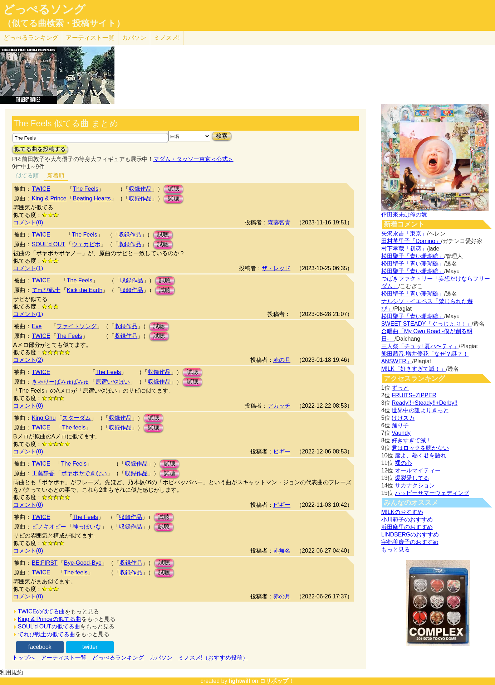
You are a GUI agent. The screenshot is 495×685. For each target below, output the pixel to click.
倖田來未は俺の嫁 (404, 215)
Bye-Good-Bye (83, 563)
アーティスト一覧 (64, 658)
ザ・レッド (276, 268)
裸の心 (403, 463)
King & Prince (49, 198)
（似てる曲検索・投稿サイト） (64, 23)
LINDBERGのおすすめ (410, 534)
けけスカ (403, 418)
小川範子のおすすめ (407, 519)
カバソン (134, 37)
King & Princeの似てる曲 (49, 619)
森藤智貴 (279, 222)
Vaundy (401, 433)
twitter (90, 647)
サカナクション (415, 485)
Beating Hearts (92, 198)
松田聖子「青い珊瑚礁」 (412, 256)
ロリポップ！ (277, 681)
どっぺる (31, 37)
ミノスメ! (167, 37)
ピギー (281, 451)
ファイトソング (77, 326)
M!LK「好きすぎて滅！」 (413, 369)
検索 (221, 136)
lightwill (239, 681)
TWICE (41, 189)
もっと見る (395, 549)
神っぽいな (87, 527)
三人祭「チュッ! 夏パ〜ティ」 (420, 346)
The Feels (85, 189)
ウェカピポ (86, 244)
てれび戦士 (46, 290)
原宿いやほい (112, 382)
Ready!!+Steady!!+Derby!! (424, 403)
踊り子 (400, 425)
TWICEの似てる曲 (41, 611)
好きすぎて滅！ (412, 440)
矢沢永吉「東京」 (404, 233)
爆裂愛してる (412, 478)
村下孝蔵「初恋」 (404, 249)
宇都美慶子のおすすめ (409, 542)
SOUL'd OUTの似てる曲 (49, 626)
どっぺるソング (44, 9)
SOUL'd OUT (48, 244)
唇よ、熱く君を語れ (420, 455)
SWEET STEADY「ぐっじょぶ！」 (426, 324)
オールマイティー (418, 470)
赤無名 (281, 551)
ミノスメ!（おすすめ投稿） (213, 658)
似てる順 (27, 176)
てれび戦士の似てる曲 (46, 634)
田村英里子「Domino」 (411, 241)
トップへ (23, 658)
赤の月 (281, 360)
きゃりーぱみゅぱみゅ (60, 382)
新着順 (55, 176)
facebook (40, 647)
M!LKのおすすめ (402, 512)
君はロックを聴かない (420, 448)
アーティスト (90, 37)
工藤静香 (43, 473)
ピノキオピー (49, 527)
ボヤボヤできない (84, 473)
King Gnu (44, 418)
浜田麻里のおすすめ (407, 527)
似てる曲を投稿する (40, 149)
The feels (74, 427)
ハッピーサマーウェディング (432, 493)
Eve (37, 326)
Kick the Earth (85, 290)
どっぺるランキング (118, 658)
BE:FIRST (45, 563)
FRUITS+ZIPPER (414, 395)
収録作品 (140, 189)
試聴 (173, 189)
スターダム (76, 418)
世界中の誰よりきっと (420, 410)
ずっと (400, 388)
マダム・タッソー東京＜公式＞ (193, 159)
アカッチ (279, 406)
